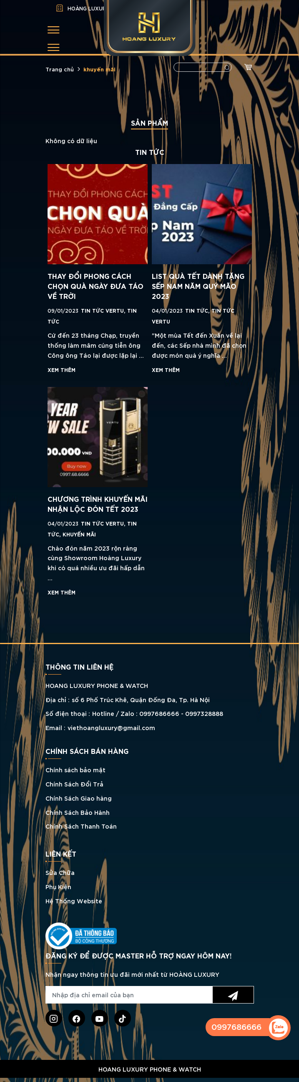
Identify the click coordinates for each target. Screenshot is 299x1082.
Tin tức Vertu (104, 310)
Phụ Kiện (58, 886)
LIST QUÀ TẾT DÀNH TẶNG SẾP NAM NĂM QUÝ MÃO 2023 (198, 285)
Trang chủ (59, 69)
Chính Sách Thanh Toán (81, 826)
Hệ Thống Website (73, 901)
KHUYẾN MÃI (79, 534)
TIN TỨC (198, 310)
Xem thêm (61, 369)
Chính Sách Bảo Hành (77, 812)
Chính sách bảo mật (75, 770)
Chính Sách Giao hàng (78, 798)
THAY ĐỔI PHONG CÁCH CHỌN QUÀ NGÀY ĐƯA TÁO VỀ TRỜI (95, 285)
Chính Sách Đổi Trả (74, 784)
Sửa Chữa (60, 872)
